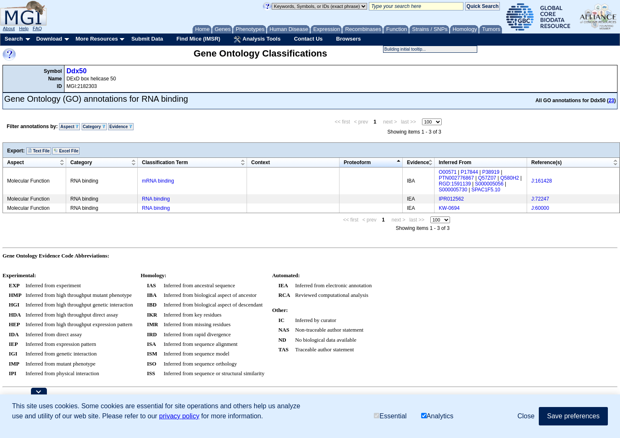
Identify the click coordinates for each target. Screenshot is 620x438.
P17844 (469, 172)
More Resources (96, 39)
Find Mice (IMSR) (198, 39)
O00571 (448, 172)
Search (14, 39)
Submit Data (147, 39)
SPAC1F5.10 (485, 190)
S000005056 (489, 184)
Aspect (69, 126)
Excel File (66, 150)
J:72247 (540, 199)
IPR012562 (451, 199)
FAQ (37, 28)
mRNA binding (158, 181)
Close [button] (526, 416)
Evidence (120, 126)
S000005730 (453, 190)
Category (94, 126)
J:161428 (541, 181)
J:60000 (540, 208)
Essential (390, 416)
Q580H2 (509, 178)
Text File (39, 150)
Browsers (348, 39)
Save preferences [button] (573, 416)
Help (23, 28)
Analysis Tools (257, 39)
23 (611, 100)
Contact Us (308, 39)
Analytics (437, 416)
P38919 (490, 172)
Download (49, 39)
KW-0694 (449, 208)
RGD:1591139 (455, 184)
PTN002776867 (456, 178)
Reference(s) (546, 162)
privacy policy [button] (179, 416)
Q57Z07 (487, 178)
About (9, 28)
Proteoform (357, 162)
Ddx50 (77, 71)
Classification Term (165, 162)
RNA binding (156, 199)
